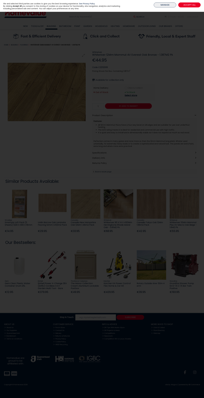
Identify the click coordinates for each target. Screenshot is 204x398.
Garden (87, 26)
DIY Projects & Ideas (111, 330)
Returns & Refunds (61, 336)
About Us (9, 327)
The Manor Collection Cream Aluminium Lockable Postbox (85, 286)
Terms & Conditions (13, 339)
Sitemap (155, 333)
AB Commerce (194, 384)
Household (101, 26)
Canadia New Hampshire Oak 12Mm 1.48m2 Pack (83, 223)
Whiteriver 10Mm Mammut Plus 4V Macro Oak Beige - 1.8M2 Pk (183, 225)
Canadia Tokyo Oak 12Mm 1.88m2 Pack (150, 223)
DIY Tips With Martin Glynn (114, 327)
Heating (115, 26)
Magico (174, 384)
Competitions (109, 333)
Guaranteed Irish (12, 333)
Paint (77, 26)
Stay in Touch (67, 317)
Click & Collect (135, 87)
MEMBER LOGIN (193, 2)
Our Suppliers (11, 330)
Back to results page (103, 172)
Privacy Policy (59, 339)
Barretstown (10, 336)
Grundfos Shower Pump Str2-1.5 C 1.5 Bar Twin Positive (182, 286)
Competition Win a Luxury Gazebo (117, 339)
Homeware (129, 26)
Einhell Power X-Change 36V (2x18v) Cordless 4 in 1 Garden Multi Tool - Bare (52, 286)
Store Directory (158, 330)
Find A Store (59, 327)
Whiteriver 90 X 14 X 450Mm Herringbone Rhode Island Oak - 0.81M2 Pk (118, 225)
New (25, 26)
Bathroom (65, 26)
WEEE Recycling (60, 344)
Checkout (193, 16)
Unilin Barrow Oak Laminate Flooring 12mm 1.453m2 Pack (52, 223)
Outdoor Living (147, 26)
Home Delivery (100, 87)
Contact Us (58, 330)
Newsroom (108, 336)
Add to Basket (128, 106)
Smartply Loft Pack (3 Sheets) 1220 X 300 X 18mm (18, 223)
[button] (83, 55)
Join (198, 8)
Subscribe (130, 317)
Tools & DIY (37, 26)
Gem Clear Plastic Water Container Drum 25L (17, 284)
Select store (131, 95)
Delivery (57, 333)
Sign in (192, 8)
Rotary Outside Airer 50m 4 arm (151, 284)
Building (51, 26)
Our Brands (165, 26)
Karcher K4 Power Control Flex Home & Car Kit (117, 284)
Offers (179, 26)
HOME (184, 2)
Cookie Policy (59, 342)
